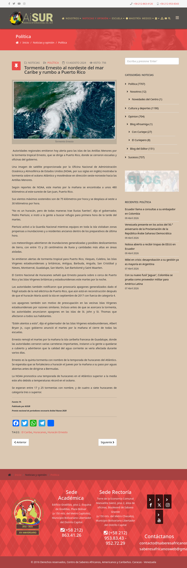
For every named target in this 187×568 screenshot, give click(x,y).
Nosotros (72, 18)
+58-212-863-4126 (143, 3)
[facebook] (9, 3)
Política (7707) (136, 84)
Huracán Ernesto (57, 432)
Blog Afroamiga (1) (140, 124)
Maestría (133, 18)
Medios (147, 18)
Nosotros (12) (137, 91)
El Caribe (27, 432)
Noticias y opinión (95, 18)
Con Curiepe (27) (141, 132)
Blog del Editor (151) (141, 148)
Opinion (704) (136, 116)
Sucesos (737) (136, 157)
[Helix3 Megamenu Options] (176, 17)
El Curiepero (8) (140, 140)
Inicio (25, 42)
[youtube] (19, 3)
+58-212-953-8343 (169, 3)
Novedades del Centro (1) (146, 99)
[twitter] (14, 3)
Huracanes (39, 432)
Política (62, 42)
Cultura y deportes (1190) (143, 108)
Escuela (117, 18)
